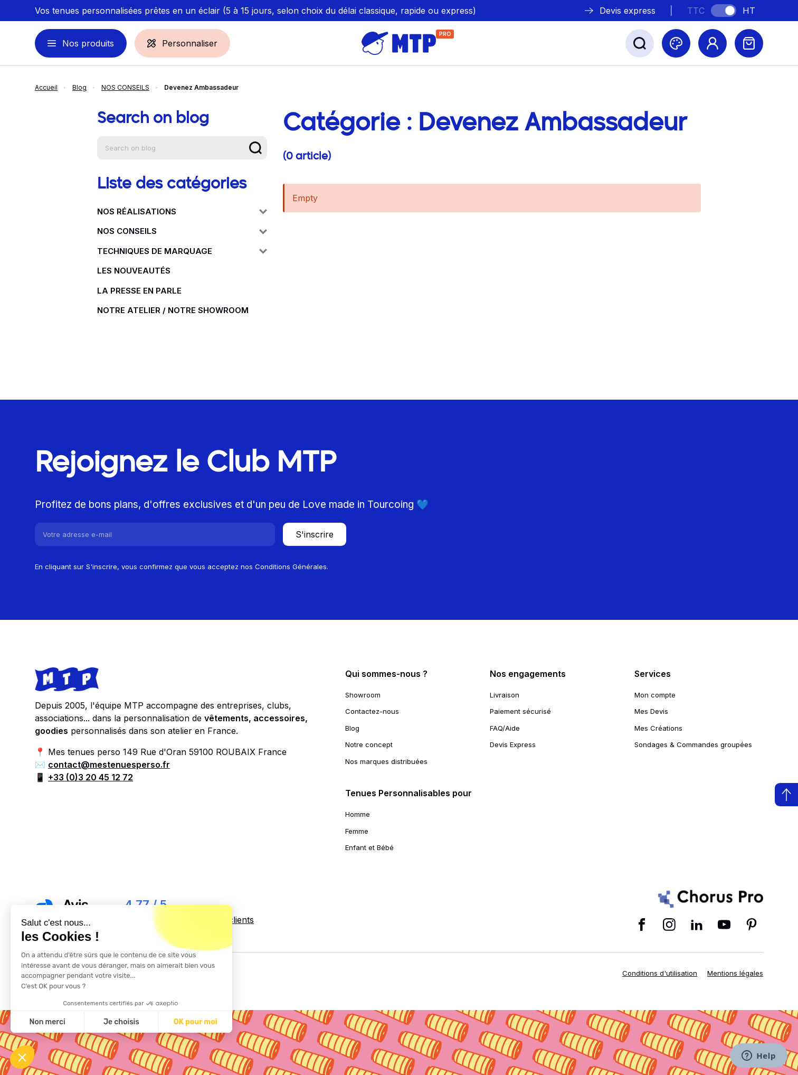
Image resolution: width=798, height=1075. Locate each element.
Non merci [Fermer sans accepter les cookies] (47, 1021)
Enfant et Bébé (369, 847)
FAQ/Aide (505, 728)
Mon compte (655, 695)
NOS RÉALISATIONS (182, 211)
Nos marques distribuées (386, 761)
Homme (357, 814)
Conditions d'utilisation (659, 973)
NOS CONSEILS (125, 87)
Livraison (504, 695)
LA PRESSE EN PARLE (139, 291)
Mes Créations (658, 728)
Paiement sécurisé (520, 711)
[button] (22, 1057)
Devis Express (513, 744)
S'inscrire (315, 534)
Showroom (363, 695)
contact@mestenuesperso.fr (109, 764)
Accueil (46, 87)
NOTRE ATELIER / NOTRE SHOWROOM (173, 310)
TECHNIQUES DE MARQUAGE (182, 251)
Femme (356, 831)
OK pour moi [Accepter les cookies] (195, 1021)
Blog (79, 87)
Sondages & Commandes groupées (693, 744)
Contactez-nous (372, 711)
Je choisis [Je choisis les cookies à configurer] (121, 1021)
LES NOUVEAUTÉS (133, 271)
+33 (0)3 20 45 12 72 (90, 777)
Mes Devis (651, 711)
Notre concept (369, 744)
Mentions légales (735, 973)
